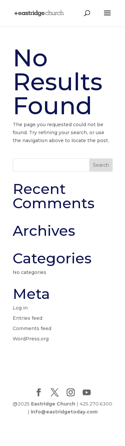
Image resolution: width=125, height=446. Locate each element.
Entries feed (27, 318)
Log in (20, 308)
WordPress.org (31, 339)
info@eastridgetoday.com (64, 412)
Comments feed (32, 328)
